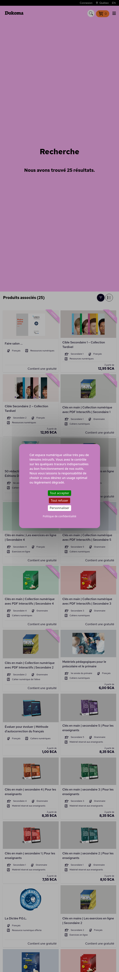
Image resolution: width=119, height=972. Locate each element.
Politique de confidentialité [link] (59, 516)
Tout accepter (59, 493)
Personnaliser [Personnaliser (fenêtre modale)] (59, 508)
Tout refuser (59, 500)
